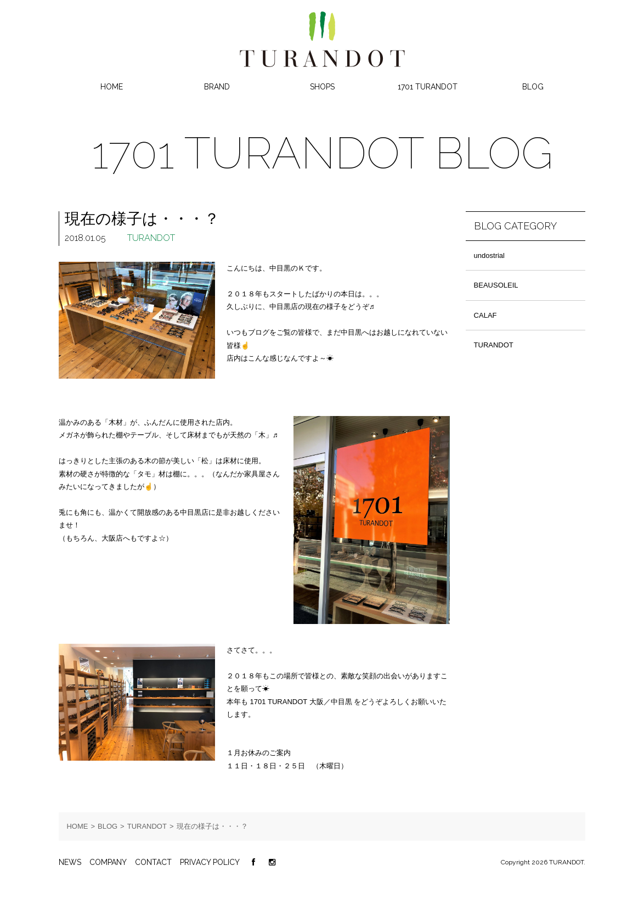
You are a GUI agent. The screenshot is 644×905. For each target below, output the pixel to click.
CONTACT (153, 862)
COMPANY (108, 862)
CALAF (485, 315)
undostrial (489, 255)
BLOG (533, 86)
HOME (111, 86)
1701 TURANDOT (427, 86)
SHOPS (322, 86)
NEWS (70, 862)
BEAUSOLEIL (496, 285)
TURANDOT (151, 238)
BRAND (217, 86)
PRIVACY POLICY (210, 862)
